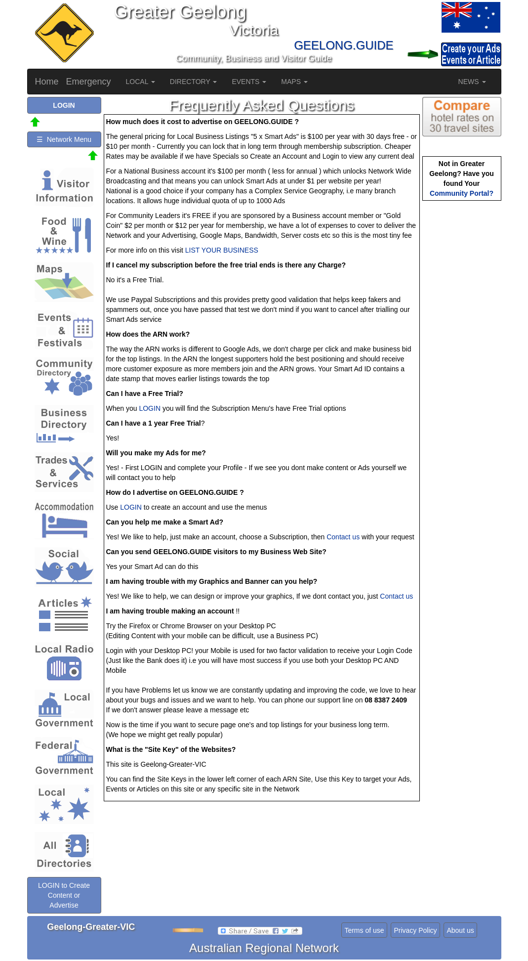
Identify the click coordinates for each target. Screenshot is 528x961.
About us (460, 930)
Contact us (343, 537)
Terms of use (364, 930)
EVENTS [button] (249, 82)
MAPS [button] (294, 82)
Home (47, 82)
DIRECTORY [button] (193, 82)
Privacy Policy (415, 930)
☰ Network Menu (64, 139)
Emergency (88, 82)
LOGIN (150, 408)
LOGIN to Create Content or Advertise (64, 895)
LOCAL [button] (140, 82)
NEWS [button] (472, 82)
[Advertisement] (461, 359)
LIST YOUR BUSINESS (221, 250)
